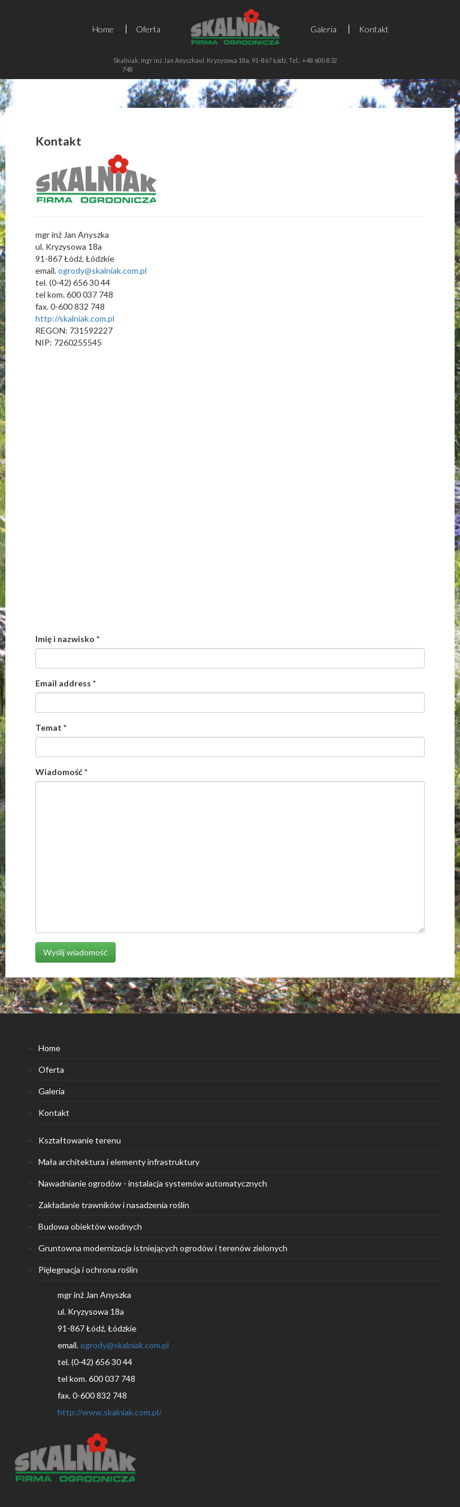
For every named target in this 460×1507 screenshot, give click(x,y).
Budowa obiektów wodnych (90, 1226)
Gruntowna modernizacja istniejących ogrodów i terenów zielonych (163, 1248)
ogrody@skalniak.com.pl (102, 270)
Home (103, 29)
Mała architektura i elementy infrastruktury (118, 1162)
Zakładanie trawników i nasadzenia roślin (113, 1205)
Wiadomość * (61, 772)
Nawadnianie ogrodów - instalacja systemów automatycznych (152, 1183)
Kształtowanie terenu (79, 1140)
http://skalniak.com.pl (74, 318)
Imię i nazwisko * (67, 639)
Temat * (50, 727)
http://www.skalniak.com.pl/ (110, 1412)
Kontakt (374, 29)
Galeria (323, 29)
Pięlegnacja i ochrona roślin (88, 1269)
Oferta (148, 29)
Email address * (65, 683)
